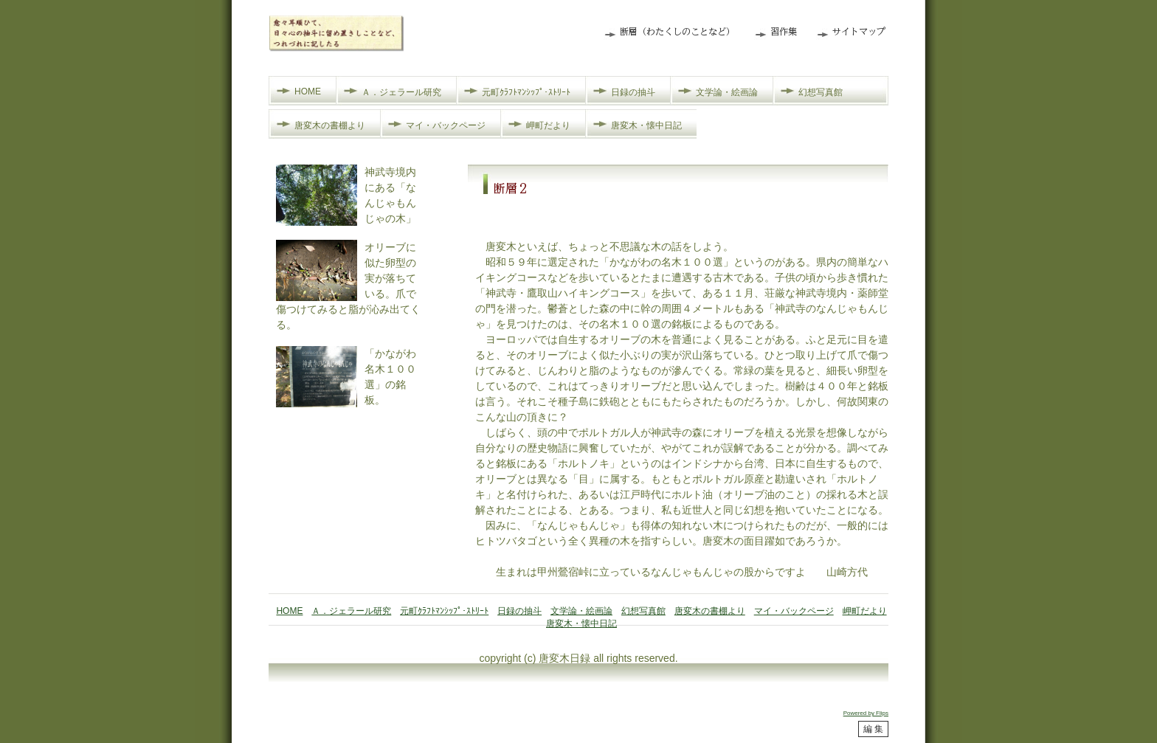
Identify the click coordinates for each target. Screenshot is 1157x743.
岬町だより (548, 125)
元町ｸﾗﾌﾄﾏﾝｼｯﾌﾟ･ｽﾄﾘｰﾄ (526, 92)
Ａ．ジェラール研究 (401, 92)
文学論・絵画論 (727, 92)
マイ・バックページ (446, 125)
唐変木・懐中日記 (646, 125)
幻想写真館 (820, 92)
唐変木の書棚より (329, 125)
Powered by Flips (865, 713)
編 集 (873, 729)
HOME (307, 91)
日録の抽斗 (633, 92)
